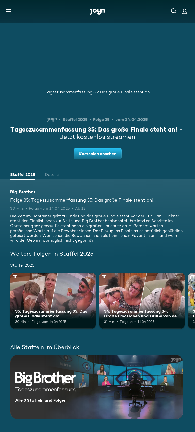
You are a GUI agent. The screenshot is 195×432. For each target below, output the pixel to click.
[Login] (184, 11)
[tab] (22, 175)
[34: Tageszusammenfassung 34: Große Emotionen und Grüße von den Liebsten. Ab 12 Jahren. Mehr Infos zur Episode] (142, 301)
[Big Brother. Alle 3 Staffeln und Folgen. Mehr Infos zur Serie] (96, 387)
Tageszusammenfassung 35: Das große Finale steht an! (98, 92)
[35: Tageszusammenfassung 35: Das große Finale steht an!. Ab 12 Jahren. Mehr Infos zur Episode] (53, 301)
